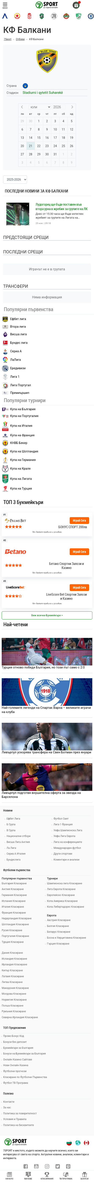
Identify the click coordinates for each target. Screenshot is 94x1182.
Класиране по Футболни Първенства (25, 1077)
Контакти (8, 1101)
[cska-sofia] (17, 16)
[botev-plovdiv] (66, 16)
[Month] (40, 107)
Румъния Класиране (14, 1011)
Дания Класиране (12, 952)
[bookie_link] (47, 524)
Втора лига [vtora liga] (14, 326)
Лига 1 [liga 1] (10, 377)
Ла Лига (11, 847)
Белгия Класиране (58, 926)
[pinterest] (68, 1167)
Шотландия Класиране (15, 924)
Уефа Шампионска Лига (68, 830)
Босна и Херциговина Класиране (66, 937)
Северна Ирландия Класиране (20, 1017)
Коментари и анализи (66, 859)
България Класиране (14, 883)
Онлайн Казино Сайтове (17, 1059)
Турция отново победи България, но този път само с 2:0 (43, 667)
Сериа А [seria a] (12, 351)
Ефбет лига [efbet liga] (14, 319)
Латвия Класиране (13, 976)
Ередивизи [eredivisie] (14, 368)
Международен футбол (67, 847)
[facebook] (25, 1167)
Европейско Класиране (61, 895)
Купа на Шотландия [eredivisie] (20, 451)
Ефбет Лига (13, 818)
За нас (7, 1107)
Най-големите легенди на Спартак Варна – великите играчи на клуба (46, 710)
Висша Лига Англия (18, 842)
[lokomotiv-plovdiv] (54, 16)
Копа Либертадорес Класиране (65, 906)
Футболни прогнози (14, 1071)
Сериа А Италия (16, 853)
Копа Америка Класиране (62, 901)
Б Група (11, 824)
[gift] (76, 5)
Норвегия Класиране (14, 999)
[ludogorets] (42, 16)
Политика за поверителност (20, 1113)
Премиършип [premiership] (15, 393)
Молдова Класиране (14, 993)
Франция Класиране (14, 912)
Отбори (20, 39)
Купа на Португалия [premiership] (20, 416)
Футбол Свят (61, 818)
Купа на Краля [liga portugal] (16, 468)
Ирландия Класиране (14, 964)
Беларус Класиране (58, 931)
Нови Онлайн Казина (15, 1065)
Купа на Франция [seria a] (18, 435)
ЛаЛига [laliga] (11, 360)
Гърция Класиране (58, 943)
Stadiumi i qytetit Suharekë (43, 93)
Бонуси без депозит (15, 1041)
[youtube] (36, 1167)
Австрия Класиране (58, 920)
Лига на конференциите (68, 842)
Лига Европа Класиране (61, 889)
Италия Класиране (13, 906)
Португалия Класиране (15, 936)
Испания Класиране (14, 901)
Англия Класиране (13, 889)
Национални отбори (18, 836)
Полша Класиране (12, 1005)
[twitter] (57, 1167)
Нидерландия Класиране (17, 918)
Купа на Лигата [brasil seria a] (17, 478)
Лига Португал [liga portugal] (16, 385)
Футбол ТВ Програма (15, 1082)
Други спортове (63, 853)
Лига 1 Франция (63, 824)
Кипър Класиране (12, 970)
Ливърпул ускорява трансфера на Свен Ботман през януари (46, 752)
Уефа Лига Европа (64, 836)
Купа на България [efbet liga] (19, 409)
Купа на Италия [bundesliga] (17, 426)
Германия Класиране (14, 895)
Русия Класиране (12, 930)
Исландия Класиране (14, 958)
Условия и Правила (14, 1119)
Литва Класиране (12, 982)
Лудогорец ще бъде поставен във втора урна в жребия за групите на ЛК (62, 206)
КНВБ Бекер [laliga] (14, 443)
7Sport (7, 39)
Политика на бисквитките (18, 1125)
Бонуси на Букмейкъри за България (24, 1053)
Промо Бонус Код (13, 1036)
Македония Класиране (15, 988)
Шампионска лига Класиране (64, 883)
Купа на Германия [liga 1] (19, 460)
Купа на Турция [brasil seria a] (17, 489)
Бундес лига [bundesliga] (15, 343)
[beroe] (78, 16)
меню (5, 6)
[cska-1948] (29, 16)
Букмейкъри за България (18, 1047)
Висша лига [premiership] (14, 334)
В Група (11, 830)
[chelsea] (91, 16)
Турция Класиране (13, 942)
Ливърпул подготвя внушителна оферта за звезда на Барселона (41, 795)
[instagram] (47, 1167)
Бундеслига (13, 859)
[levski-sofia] (5, 16)
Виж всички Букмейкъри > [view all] (47, 615)
